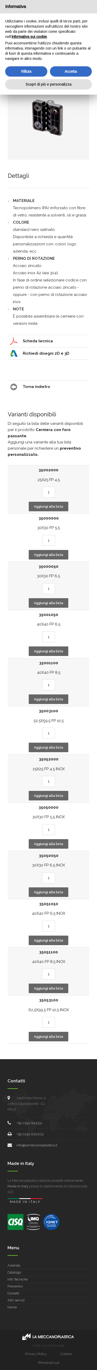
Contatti (13, 1293)
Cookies (66, 1354)
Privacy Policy (36, 1354)
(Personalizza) (48, 1363)
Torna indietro (36, 386)
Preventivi (15, 1286)
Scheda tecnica (38, 341)
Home (12, 1307)
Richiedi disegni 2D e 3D (46, 353)
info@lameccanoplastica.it (37, 1145)
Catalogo (14, 1272)
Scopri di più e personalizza (48, 84)
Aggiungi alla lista (48, 506)
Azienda (14, 1265)
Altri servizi (16, 1300)
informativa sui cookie (29, 37)
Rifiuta (26, 71)
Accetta (71, 71)
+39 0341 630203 (30, 1134)
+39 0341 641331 (29, 1123)
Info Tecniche (18, 1279)
